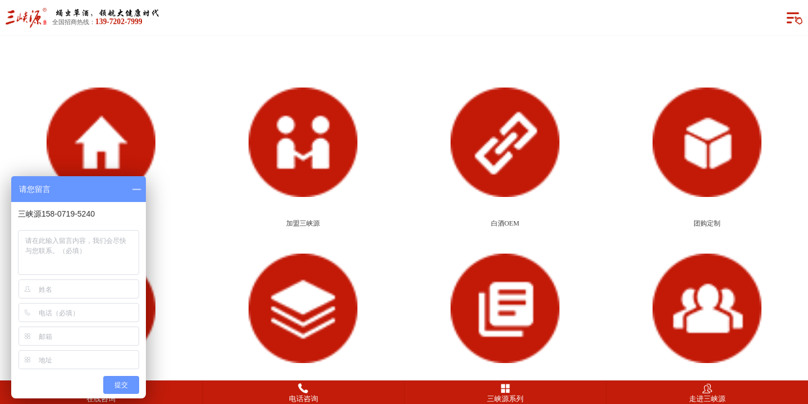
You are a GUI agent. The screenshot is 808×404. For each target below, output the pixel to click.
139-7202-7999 (119, 21)
